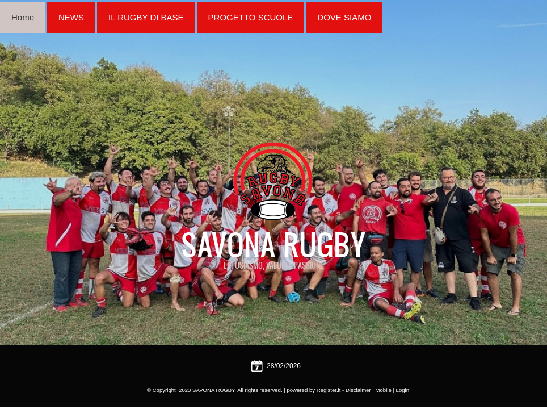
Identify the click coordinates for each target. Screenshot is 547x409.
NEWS (71, 17)
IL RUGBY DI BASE (146, 17)
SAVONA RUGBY (273, 244)
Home (22, 17)
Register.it (329, 390)
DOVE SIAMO (344, 17)
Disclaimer (358, 390)
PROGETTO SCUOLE (250, 17)
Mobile (383, 390)
